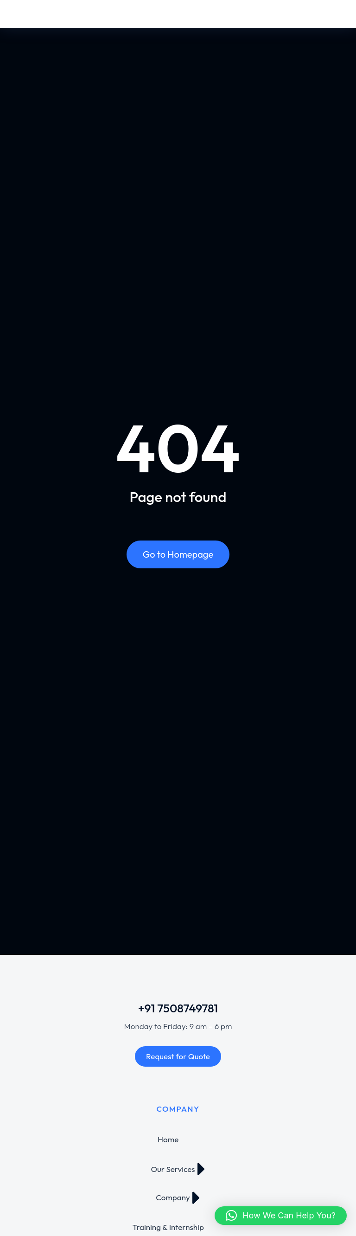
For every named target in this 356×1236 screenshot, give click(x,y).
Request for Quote (178, 1056)
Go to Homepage (178, 554)
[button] (281, 1215)
